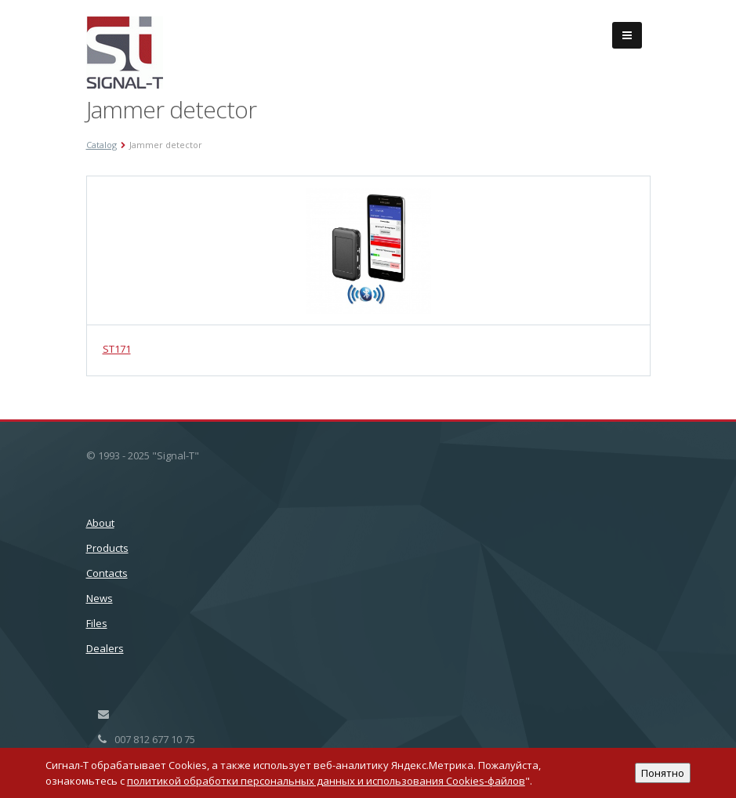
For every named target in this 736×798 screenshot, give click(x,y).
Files (96, 623)
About (100, 523)
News (99, 598)
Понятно (662, 773)
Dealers (105, 648)
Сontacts (107, 573)
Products (107, 548)
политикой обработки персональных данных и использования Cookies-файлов (326, 781)
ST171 (117, 349)
